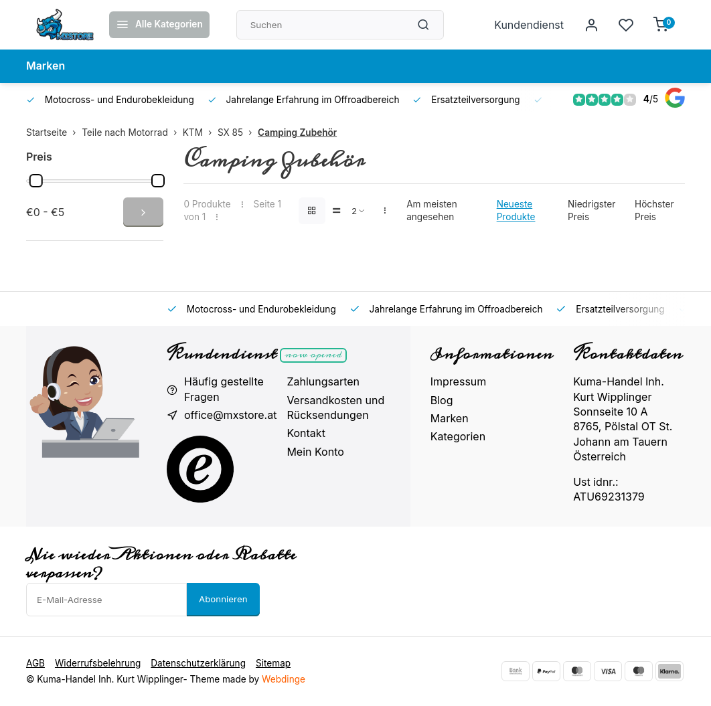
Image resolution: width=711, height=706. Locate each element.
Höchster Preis (654, 210)
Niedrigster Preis (591, 210)
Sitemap (273, 663)
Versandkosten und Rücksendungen (335, 407)
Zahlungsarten (323, 381)
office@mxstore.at (230, 415)
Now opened (313, 355)
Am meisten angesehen (431, 210)
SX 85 (238, 132)
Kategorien (457, 436)
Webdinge (283, 679)
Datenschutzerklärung (198, 663)
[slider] (36, 180)
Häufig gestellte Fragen (224, 389)
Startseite (54, 132)
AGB (35, 663)
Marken (46, 66)
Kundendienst (529, 24)
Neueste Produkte (516, 210)
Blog (441, 400)
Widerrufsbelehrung (98, 663)
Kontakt (306, 433)
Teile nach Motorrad (132, 132)
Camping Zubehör (297, 132)
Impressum (458, 381)
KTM (200, 132)
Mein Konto (315, 451)
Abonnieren (223, 599)
